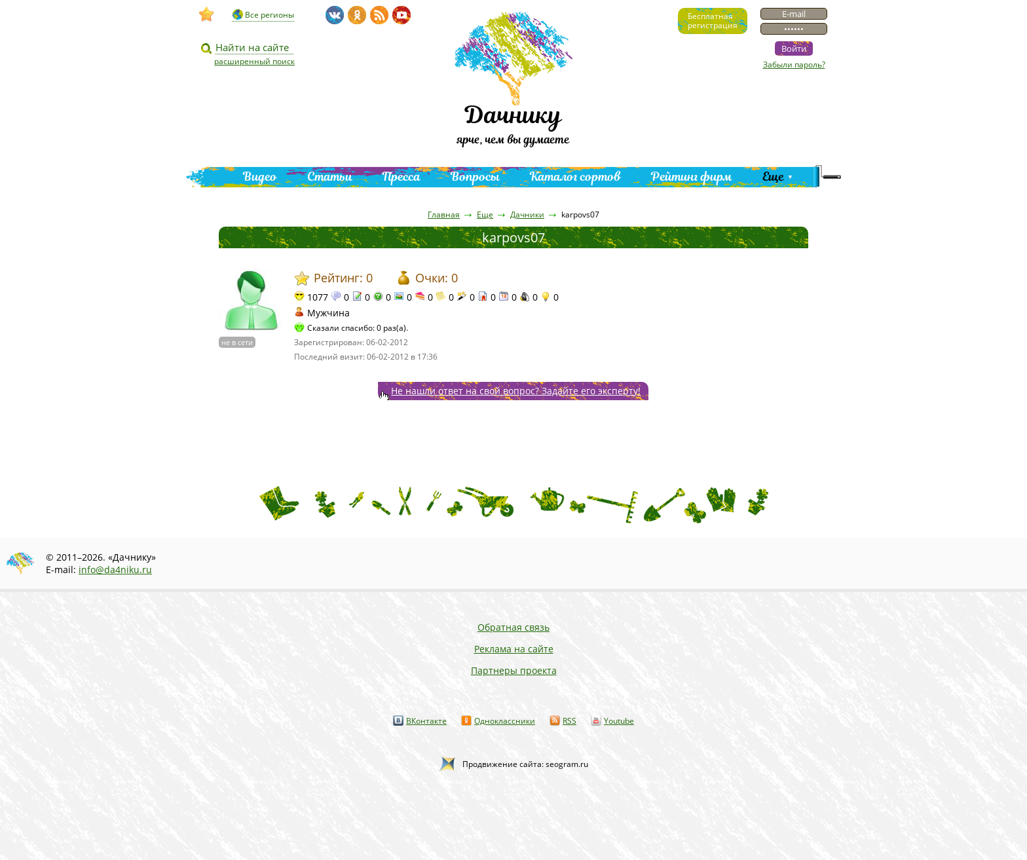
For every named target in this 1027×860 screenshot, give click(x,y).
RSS (569, 720)
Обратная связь (513, 627)
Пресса (401, 176)
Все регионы (269, 14)
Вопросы (475, 176)
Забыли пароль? (794, 64)
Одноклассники (504, 720)
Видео (260, 176)
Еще (773, 176)
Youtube (619, 720)
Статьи (329, 176)
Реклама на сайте (513, 649)
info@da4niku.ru (115, 569)
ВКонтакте (426, 720)
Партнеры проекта (514, 670)
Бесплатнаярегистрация (713, 20)
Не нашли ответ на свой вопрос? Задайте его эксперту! (516, 390)
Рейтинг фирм (691, 176)
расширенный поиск (254, 61)
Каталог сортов (575, 176)
